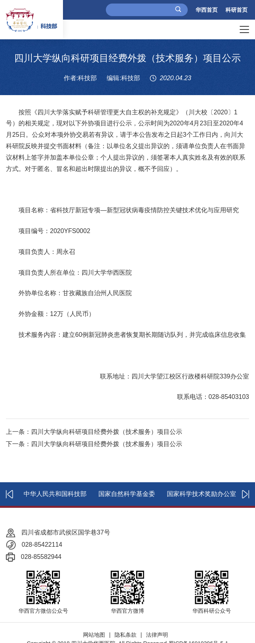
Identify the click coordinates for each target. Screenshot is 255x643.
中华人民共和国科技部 (55, 494)
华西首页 (207, 10)
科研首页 (236, 10)
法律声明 (157, 635)
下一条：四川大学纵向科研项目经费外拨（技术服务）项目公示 (94, 444)
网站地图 (94, 635)
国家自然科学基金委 (126, 494)
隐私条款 (126, 635)
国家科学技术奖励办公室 (201, 494)
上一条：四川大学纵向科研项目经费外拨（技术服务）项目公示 (94, 431)
